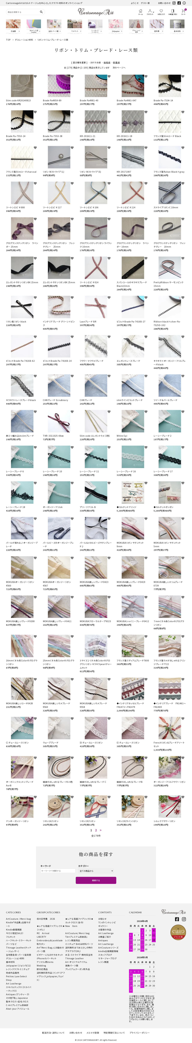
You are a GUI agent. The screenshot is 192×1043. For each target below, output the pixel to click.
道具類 (27, 954)
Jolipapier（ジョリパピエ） (18, 965)
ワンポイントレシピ (107, 922)
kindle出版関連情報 (108, 951)
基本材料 (10, 961)
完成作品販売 (12, 972)
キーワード (45, 865)
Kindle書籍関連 (14, 929)
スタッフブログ (105, 954)
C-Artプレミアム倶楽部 (17, 1005)
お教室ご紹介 (104, 936)
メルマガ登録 (93, 1032)
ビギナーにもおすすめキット (50, 954)
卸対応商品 (42, 969)
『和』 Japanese (20, 997)
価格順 (107, 62)
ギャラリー (103, 925)
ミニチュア (25, 969)
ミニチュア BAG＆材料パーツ (79, 943)
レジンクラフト (13, 969)
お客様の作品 (104, 929)
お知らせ (102, 918)
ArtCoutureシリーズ (108, 947)
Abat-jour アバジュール (17, 1008)
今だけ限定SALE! (14, 933)
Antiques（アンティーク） (18, 994)
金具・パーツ (18, 954)
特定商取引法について (114, 1032)
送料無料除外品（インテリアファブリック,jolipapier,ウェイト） (51, 976)
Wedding (41, 965)
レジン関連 (103, 961)
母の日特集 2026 (46, 918)
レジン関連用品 (72, 940)
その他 (9, 997)
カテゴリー (83, 865)
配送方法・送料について (53, 1032)
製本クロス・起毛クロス (17, 1001)
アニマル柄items (45, 961)
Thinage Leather (74, 958)
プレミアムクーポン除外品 (77, 969)
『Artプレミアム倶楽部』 (76, 936)
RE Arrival (43, 933)
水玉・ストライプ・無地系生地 (79, 954)
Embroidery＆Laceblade (50, 940)
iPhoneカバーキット (46, 958)
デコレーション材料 (15, 958)
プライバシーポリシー (140, 1032)
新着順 (116, 62)
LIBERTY (41, 936)
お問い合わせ (164, 2)
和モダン (41, 943)
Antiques (103, 940)
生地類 (9, 954)
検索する (96, 880)
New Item (71, 925)
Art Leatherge (13, 983)
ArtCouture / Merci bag (18, 918)
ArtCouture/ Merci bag (77, 933)
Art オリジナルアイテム (76, 961)
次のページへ (119, 67)
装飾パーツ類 (71, 965)
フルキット (11, 936)
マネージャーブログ (107, 958)
